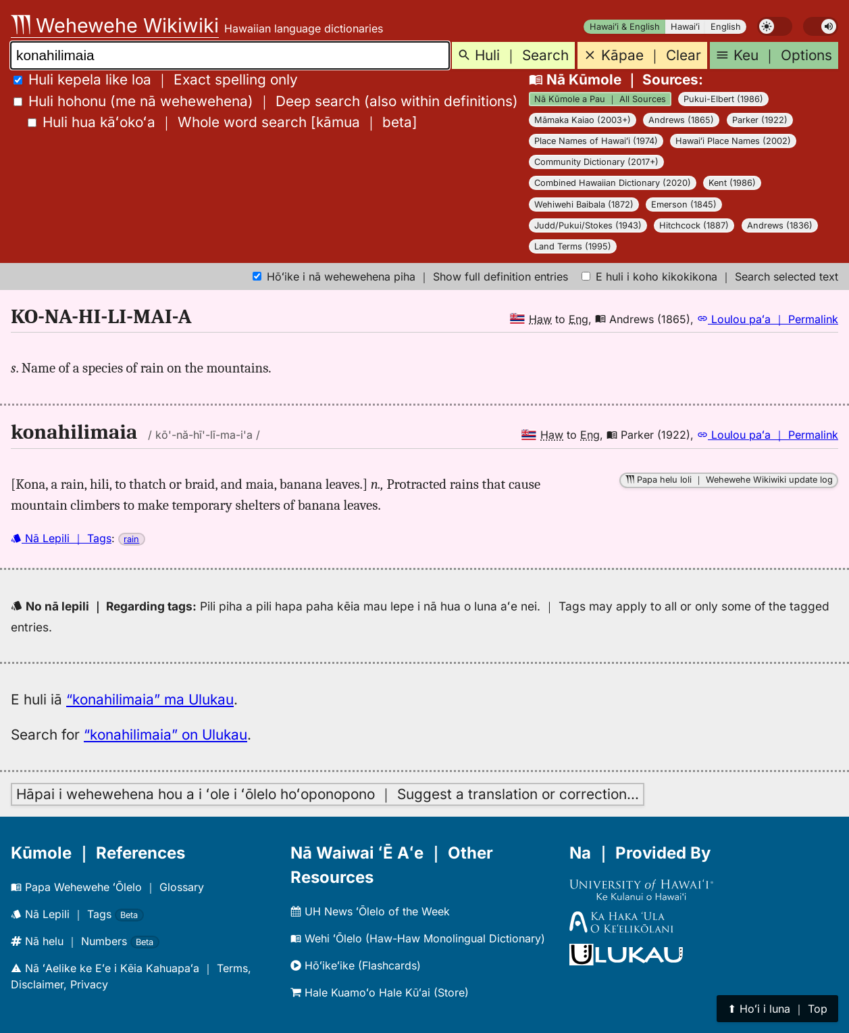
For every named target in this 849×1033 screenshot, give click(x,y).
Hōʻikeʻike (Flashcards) (355, 965)
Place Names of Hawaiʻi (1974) (596, 141)
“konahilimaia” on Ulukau (165, 734)
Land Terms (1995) (572, 246)
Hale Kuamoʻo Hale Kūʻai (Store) (379, 992)
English (726, 27)
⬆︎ (777, 1008)
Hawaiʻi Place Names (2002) (733, 141)
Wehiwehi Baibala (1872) (584, 204)
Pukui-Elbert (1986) (723, 99)
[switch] (774, 26)
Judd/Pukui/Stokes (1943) (588, 225)
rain (131, 539)
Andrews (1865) (681, 120)
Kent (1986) (732, 183)
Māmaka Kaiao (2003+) (582, 120)
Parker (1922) (760, 120)
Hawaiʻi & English (625, 27)
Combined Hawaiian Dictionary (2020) (612, 183)
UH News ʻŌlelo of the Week (370, 911)
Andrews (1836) (780, 225)
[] (222, 122)
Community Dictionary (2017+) (596, 162)
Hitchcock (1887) (694, 225)
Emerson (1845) (684, 204)
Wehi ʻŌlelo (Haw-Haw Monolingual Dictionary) (417, 938)
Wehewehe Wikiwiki (115, 25)
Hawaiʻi (685, 27)
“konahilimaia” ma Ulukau (150, 699)
